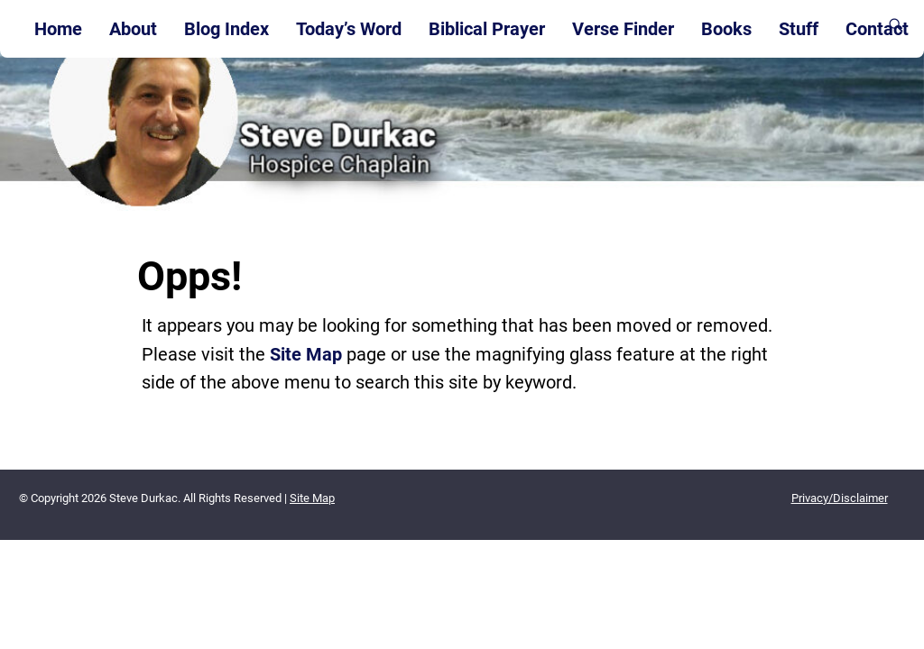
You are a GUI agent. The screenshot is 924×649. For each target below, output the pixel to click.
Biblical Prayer (487, 29)
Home (58, 29)
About (133, 29)
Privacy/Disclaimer (839, 498)
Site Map (306, 354)
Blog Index (226, 29)
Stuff (798, 29)
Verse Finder (623, 29)
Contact (877, 29)
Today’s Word (349, 29)
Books (726, 29)
